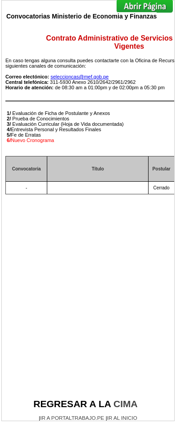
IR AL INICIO (122, 418)
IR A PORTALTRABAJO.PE (72, 418)
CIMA (125, 404)
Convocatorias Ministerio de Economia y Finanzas (81, 16)
